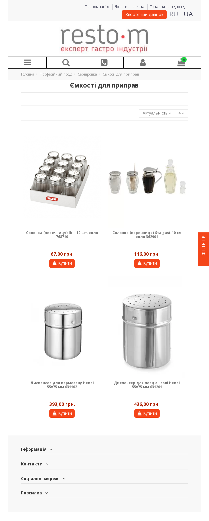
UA (188, 13)
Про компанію (97, 6)
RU (173, 13)
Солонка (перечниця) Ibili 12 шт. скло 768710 (62, 234)
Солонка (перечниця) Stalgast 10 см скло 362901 (147, 234)
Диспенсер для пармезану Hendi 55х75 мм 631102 (62, 385)
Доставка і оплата (130, 6)
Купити (62, 263)
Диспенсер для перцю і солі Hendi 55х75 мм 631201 (147, 385)
